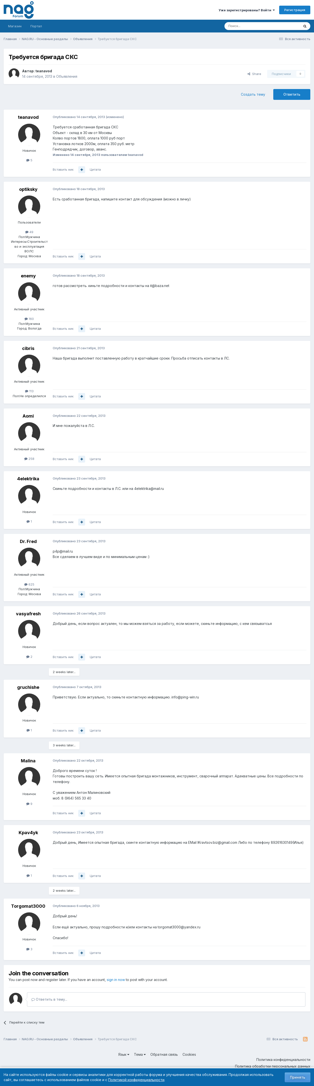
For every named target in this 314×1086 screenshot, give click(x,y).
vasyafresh (28, 613)
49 (29, 232)
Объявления (66, 76)
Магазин (15, 26)
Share (254, 74)
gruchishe (28, 687)
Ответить (291, 94)
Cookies (189, 1054)
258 (29, 459)
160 (29, 319)
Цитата (95, 169)
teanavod (43, 71)
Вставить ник (63, 169)
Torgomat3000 (28, 906)
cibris (28, 348)
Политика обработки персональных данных (272, 1066)
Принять (297, 1077)
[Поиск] (248, 26)
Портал (36, 26)
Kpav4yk (28, 832)
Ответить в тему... (49, 999)
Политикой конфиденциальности (136, 1080)
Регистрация (294, 10)
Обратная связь (164, 1054)
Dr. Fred (28, 541)
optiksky (28, 189)
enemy (28, 275)
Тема (140, 1054)
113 (29, 391)
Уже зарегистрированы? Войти (247, 10)
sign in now (116, 980)
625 (29, 584)
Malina (28, 760)
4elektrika (28, 478)
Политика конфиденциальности (283, 1059)
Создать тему (253, 94)
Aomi (28, 416)
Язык (123, 1054)
